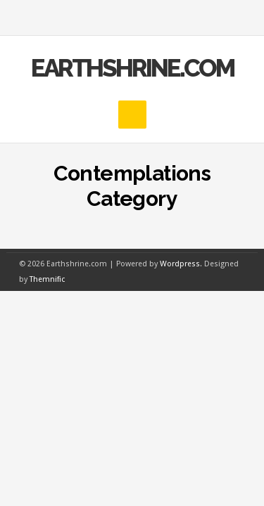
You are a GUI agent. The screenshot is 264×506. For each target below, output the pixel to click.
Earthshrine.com (132, 67)
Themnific (47, 279)
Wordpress (180, 263)
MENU (132, 18)
